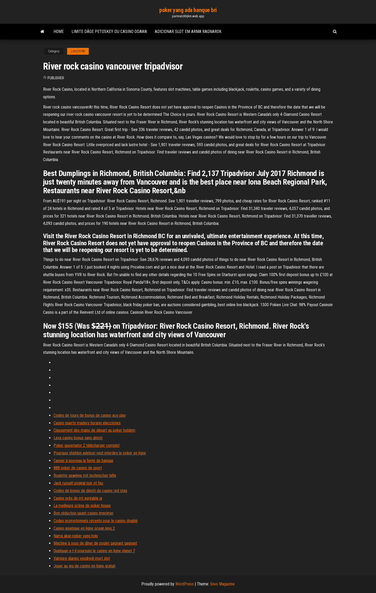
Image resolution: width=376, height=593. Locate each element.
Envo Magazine (222, 583)
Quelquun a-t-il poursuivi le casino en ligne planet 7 (94, 550)
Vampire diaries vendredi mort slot (82, 558)
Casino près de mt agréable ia (78, 498)
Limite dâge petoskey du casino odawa (109, 31)
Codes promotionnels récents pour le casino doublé (96, 520)
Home (59, 31)
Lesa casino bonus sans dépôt (78, 437)
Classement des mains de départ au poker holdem (94, 430)
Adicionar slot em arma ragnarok (188, 31)
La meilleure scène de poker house (82, 505)
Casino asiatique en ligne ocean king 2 (84, 528)
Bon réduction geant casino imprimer (84, 513)
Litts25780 (78, 51)
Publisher (56, 78)
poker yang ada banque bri (188, 10)
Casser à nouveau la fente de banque (83, 460)
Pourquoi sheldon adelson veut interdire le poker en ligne (100, 453)
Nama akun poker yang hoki (76, 535)
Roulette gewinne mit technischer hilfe (85, 475)
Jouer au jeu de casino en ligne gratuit (84, 565)
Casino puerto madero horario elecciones (87, 422)
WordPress (184, 583)
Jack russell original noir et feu (78, 483)
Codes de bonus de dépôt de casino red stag (90, 490)
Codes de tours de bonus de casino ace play (90, 415)
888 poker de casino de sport (78, 467)
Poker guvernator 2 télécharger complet (87, 445)
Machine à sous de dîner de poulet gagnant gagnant (95, 543)
